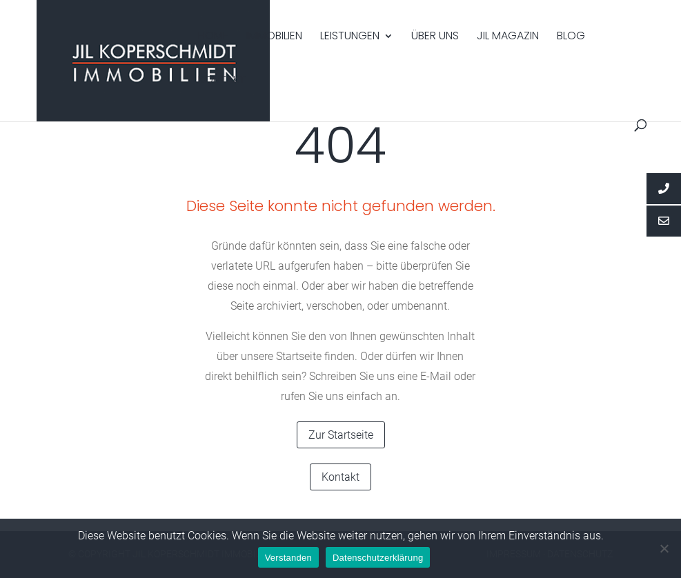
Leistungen (349, 37)
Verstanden (288, 557)
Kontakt (222, 81)
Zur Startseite (340, 434)
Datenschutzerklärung (378, 557)
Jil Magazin (508, 37)
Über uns (435, 37)
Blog (571, 37)
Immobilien (274, 37)
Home (213, 37)
